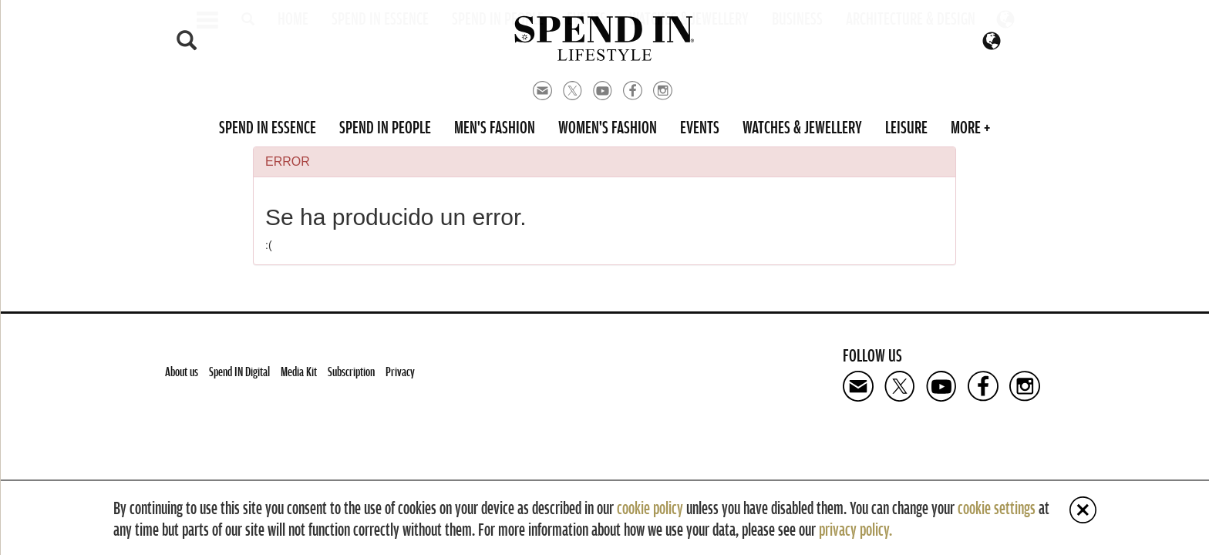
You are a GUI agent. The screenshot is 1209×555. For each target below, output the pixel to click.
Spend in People (385, 126)
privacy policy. (855, 528)
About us (181, 371)
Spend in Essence (267, 126)
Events (699, 126)
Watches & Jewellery (802, 126)
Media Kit (299, 371)
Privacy (400, 371)
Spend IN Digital (239, 371)
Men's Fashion (494, 126)
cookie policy (650, 507)
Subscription (351, 371)
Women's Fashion (607, 126)
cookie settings (997, 507)
